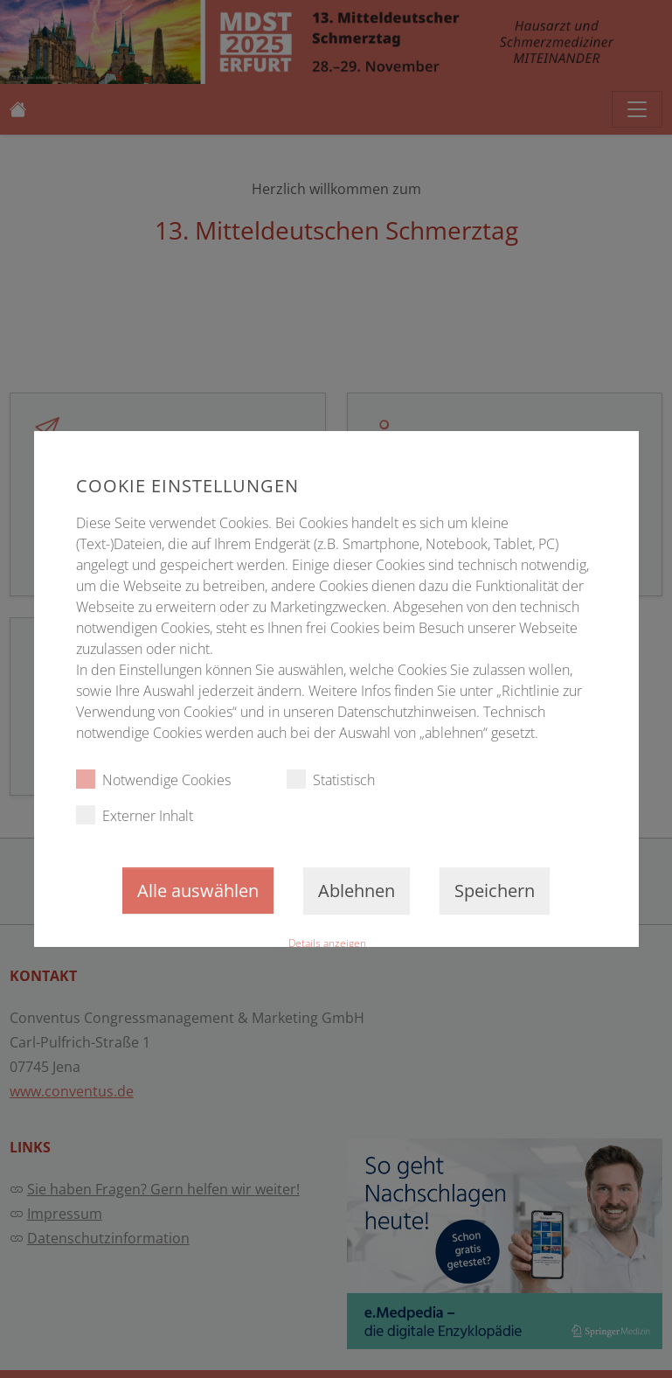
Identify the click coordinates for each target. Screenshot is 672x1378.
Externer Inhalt (133, 815)
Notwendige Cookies (152, 779)
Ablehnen (356, 890)
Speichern (494, 890)
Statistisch (330, 779)
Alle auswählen (198, 890)
